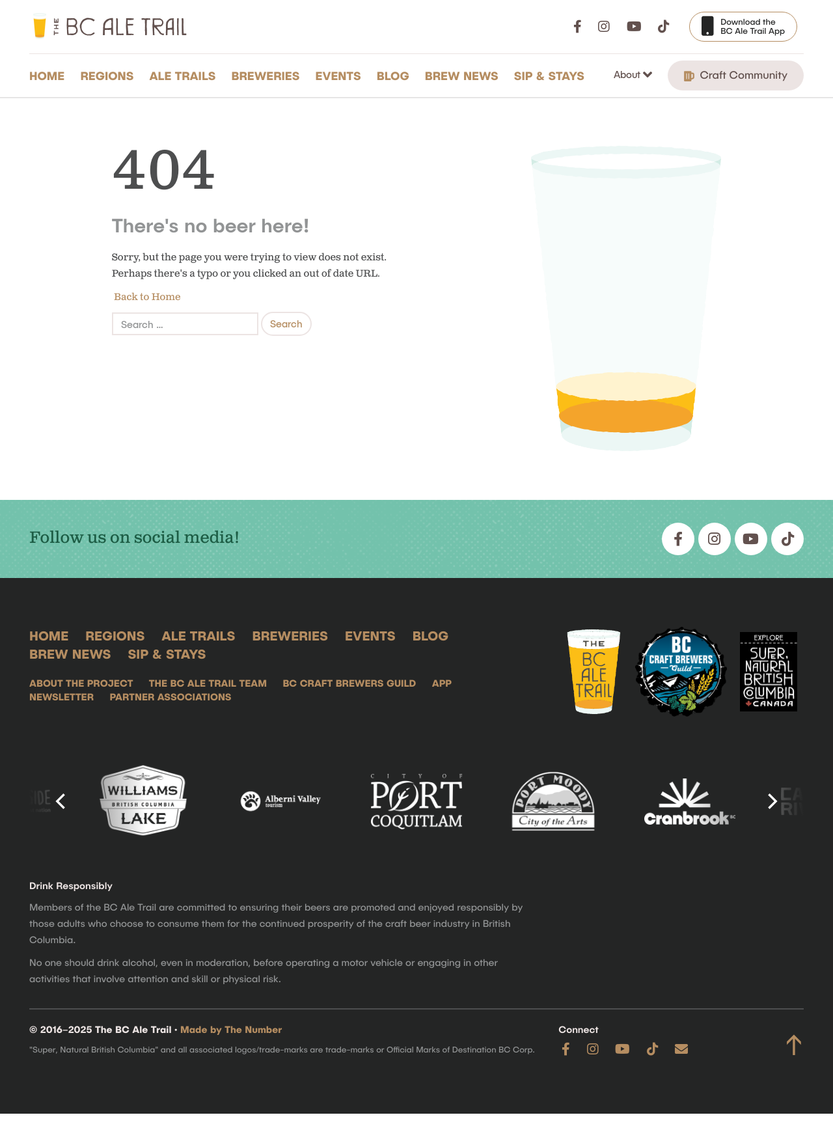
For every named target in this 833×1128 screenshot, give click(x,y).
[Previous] (62, 801)
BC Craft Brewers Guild (349, 683)
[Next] (771, 801)
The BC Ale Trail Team (208, 683)
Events (338, 75)
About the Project (81, 683)
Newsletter (61, 697)
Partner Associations (170, 697)
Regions (106, 75)
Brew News (461, 75)
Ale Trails (183, 75)
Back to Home (146, 297)
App (442, 683)
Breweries (266, 75)
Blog (393, 75)
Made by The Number (231, 1030)
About (628, 74)
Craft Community (735, 75)
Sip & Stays (549, 75)
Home (46, 75)
